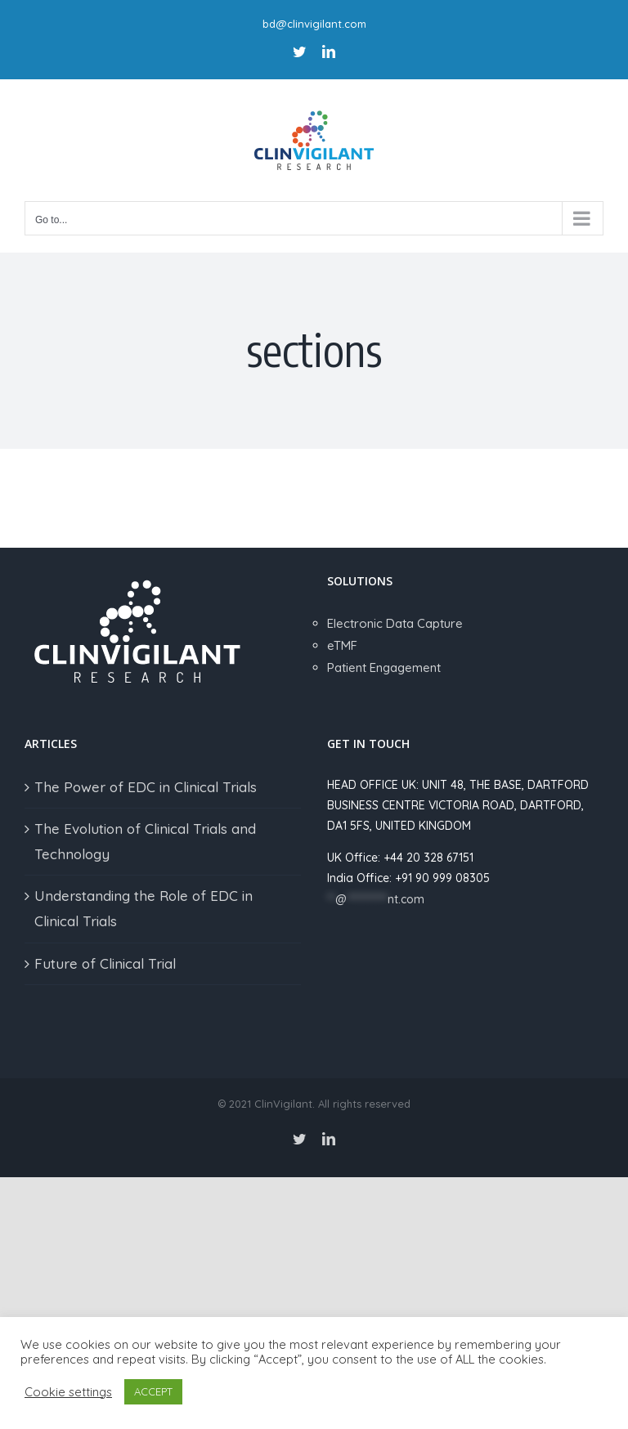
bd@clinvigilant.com (314, 23)
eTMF (342, 645)
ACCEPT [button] (153, 1391)
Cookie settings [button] (68, 1392)
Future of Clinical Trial (105, 963)
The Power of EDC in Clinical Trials (145, 786)
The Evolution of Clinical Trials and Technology (145, 841)
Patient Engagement (384, 667)
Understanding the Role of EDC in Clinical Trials (143, 908)
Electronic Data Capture (395, 623)
